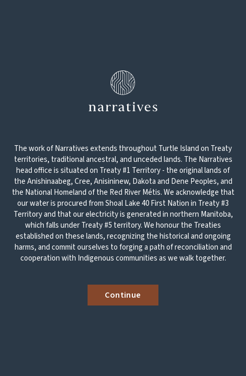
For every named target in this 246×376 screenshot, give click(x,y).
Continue (123, 295)
